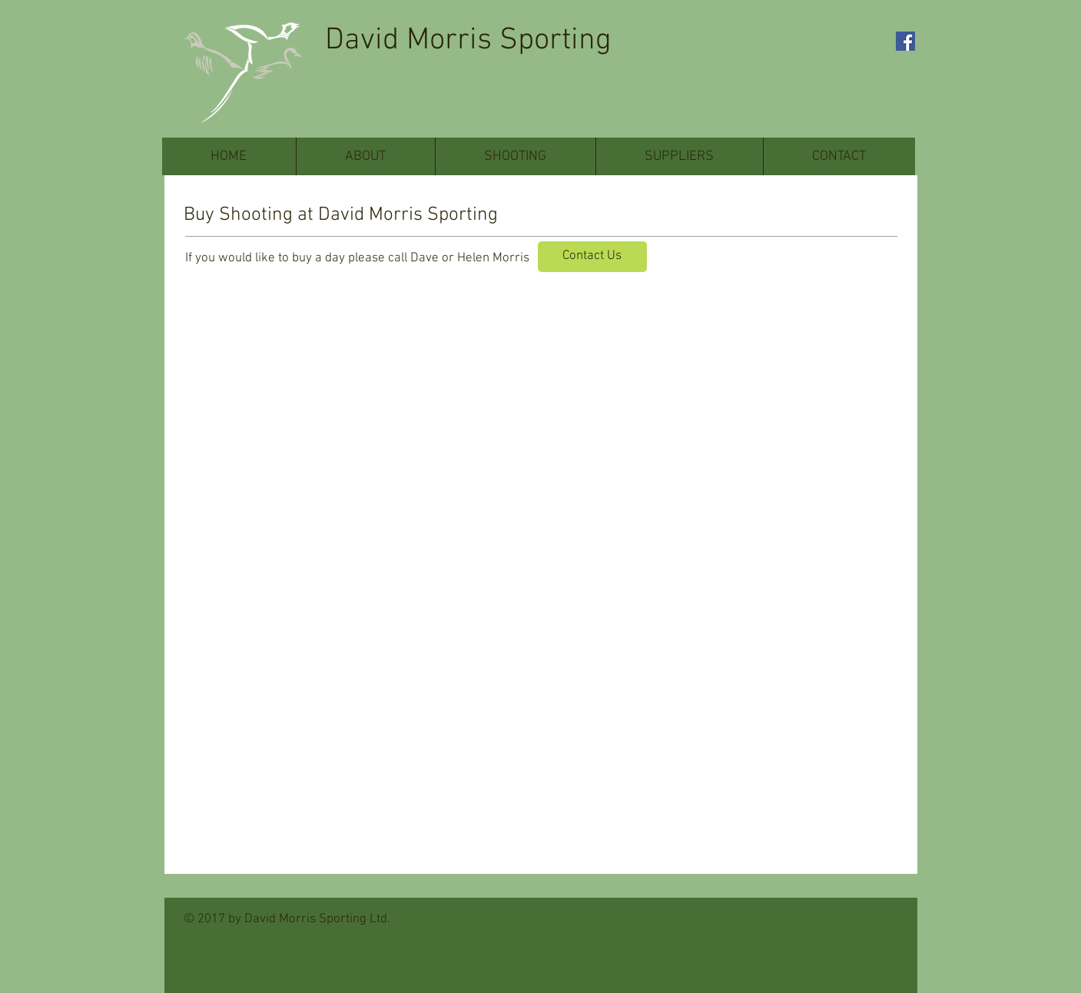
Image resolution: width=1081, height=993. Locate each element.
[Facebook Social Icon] (905, 41)
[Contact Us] (592, 256)
